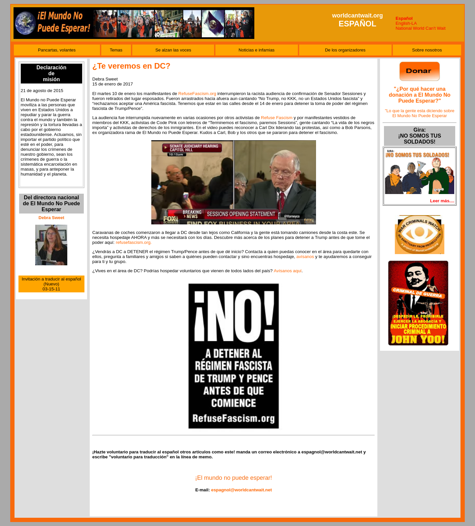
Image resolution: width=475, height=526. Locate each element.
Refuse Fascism (277, 117)
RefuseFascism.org (197, 93)
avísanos (305, 256)
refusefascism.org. (134, 242)
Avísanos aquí (287, 270)
